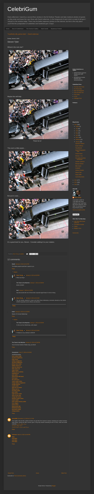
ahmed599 (14, 418)
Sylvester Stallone (79, 143)
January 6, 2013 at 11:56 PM (22, 311)
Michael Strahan (79, 163)
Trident (75, 226)
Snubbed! (77, 168)
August (77, 126)
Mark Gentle (44, 28)
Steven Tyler (78, 172)
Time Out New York (79, 92)
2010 (75, 184)
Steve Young (19, 275)
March (77, 137)
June (77, 130)
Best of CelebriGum (17, 28)
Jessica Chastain (79, 170)
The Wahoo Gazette (79, 224)
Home (7, 28)
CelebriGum (22, 9)
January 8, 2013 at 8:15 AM (32, 298)
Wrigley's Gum (77, 228)
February (78, 139)
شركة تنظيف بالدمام (21, 424)
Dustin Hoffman (79, 145)
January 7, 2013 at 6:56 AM (37, 282)
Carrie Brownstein (79, 177)
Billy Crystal (78, 166)
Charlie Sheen (78, 153)
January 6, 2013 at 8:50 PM (32, 275)
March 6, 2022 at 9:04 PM (23, 434)
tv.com (75, 96)
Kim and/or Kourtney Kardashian (80, 158)
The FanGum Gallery (32, 28)
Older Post (64, 473)
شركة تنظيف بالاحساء (17, 425)
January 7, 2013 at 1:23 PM (26, 290)
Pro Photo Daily (78, 89)
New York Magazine (79, 90)
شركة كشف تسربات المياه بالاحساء (20, 427)
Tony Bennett (78, 148)
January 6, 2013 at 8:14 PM (22, 264)
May (77, 133)
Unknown (14, 434)
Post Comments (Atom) (20, 475)
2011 (75, 182)
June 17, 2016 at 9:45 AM (25, 352)
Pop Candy (76, 94)
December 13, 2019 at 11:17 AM (26, 418)
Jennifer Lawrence (80, 161)
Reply (13, 268)
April (77, 135)
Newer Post (11, 473)
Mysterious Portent (56, 28)
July (77, 128)
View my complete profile (79, 210)
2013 (75, 124)
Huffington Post (78, 98)
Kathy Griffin (78, 174)
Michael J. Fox (79, 156)
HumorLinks (76, 233)
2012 (75, 180)
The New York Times (79, 87)
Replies (15, 272)
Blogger (54, 485)
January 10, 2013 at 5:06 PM (33, 342)
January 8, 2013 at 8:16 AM (32, 330)
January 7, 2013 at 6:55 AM (37, 322)
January (78, 141)
